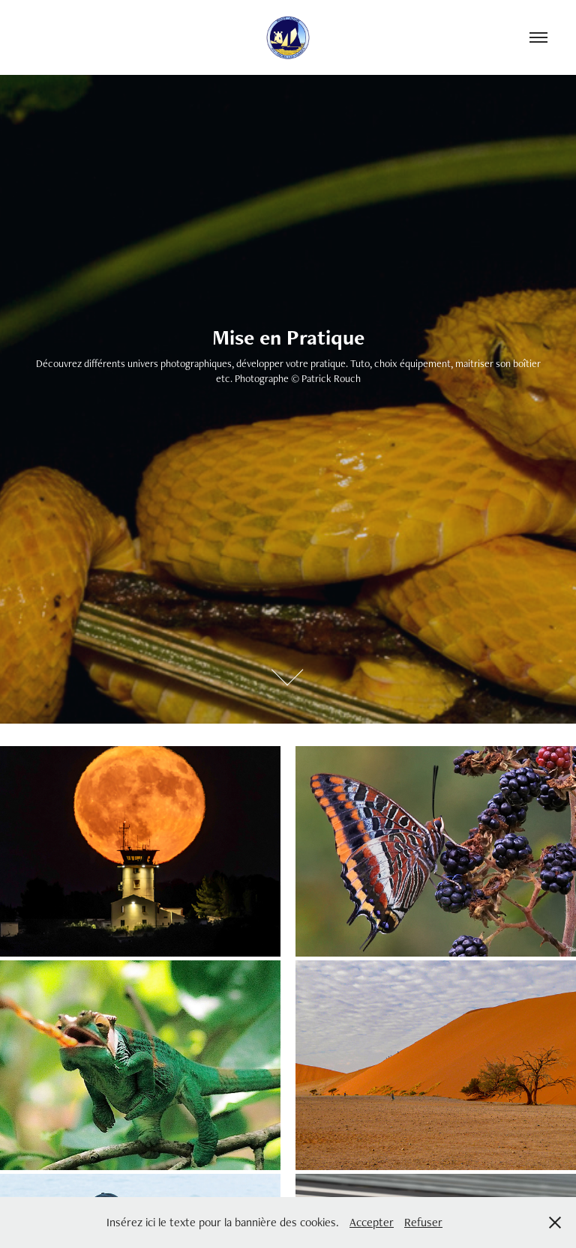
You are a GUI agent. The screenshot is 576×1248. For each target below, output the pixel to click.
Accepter (372, 1222)
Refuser (423, 1222)
